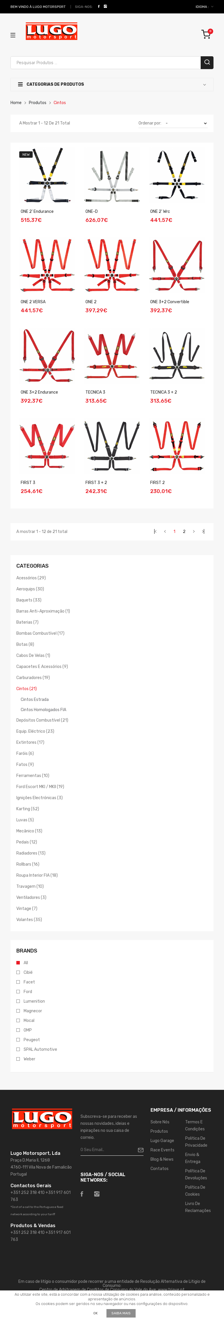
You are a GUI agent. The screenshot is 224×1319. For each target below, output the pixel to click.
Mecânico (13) (29, 831)
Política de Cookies (195, 1191)
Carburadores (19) (33, 677)
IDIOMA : (205, 7)
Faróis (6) (25, 753)
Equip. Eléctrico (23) (35, 731)
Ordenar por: (150, 123)
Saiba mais (121, 1313)
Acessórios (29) (31, 578)
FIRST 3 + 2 (96, 482)
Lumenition (34, 1001)
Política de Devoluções (196, 1175)
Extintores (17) (30, 742)
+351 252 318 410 (27, 1192)
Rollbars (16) (27, 864)
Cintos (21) (26, 688)
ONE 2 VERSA (33, 301)
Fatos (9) (25, 764)
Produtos (37, 102)
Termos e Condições (195, 1126)
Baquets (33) (28, 600)
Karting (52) (27, 808)
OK (95, 1313)
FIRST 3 (28, 482)
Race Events (162, 1150)
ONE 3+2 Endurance (39, 392)
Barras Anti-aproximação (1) (43, 611)
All (26, 963)
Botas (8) (25, 644)
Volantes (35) (29, 919)
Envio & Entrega (192, 1158)
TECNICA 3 (95, 392)
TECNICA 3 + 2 (163, 392)
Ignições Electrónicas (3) (39, 797)
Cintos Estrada (35, 699)
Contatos (159, 1168)
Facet (29, 982)
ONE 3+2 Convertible (169, 301)
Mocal (29, 1020)
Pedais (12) (26, 842)
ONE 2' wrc (160, 211)
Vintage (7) (26, 908)
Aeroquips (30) (30, 589)
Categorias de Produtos (51, 84)
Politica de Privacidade (196, 1142)
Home (16, 102)
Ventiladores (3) (31, 897)
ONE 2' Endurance (37, 211)
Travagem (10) (30, 886)
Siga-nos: (84, 7)
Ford (28, 991)
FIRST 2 (157, 482)
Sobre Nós (159, 1122)
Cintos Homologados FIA (43, 709)
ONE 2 (91, 301)
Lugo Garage (162, 1140)
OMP (28, 1030)
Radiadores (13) (31, 853)
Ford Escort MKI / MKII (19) (40, 786)
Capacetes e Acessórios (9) (42, 666)
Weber (29, 1059)
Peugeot (32, 1040)
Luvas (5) (25, 820)
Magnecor (33, 1011)
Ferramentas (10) (32, 775)
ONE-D (91, 211)
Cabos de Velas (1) (33, 655)
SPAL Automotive (40, 1049)
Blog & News (162, 1159)
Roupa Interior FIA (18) (37, 875)
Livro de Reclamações (198, 1207)
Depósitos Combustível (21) (42, 720)
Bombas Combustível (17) (40, 633)
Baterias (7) (27, 622)
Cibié (28, 972)
